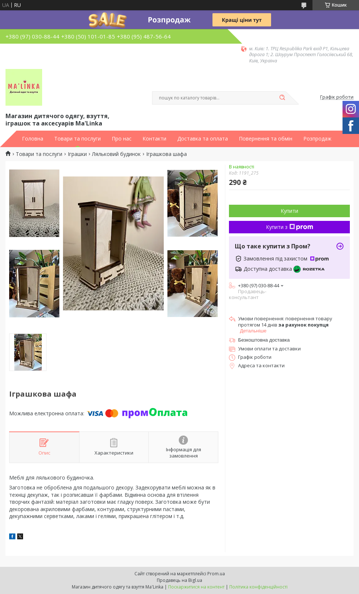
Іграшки (77, 154)
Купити (289, 210)
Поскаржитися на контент (196, 587)
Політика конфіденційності (258, 587)
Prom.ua (216, 574)
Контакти (154, 138)
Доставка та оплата (202, 138)
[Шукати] (282, 98)
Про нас (122, 138)
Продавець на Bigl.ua (179, 580)
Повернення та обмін (265, 138)
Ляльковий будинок (116, 154)
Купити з (289, 226)
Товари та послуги (77, 138)
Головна (32, 138)
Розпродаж (317, 138)
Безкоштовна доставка (264, 340)
